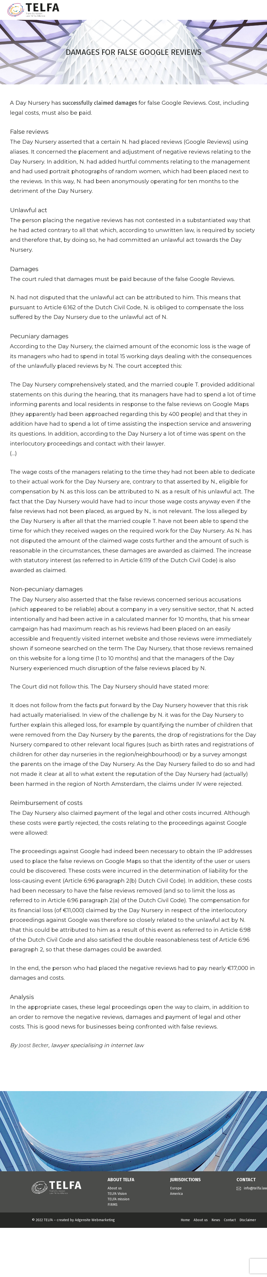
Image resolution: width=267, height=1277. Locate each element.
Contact (230, 1220)
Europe (176, 1188)
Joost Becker (33, 1045)
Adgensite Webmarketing (95, 1220)
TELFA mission (118, 1199)
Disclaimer (247, 1220)
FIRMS (113, 1205)
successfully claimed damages (99, 103)
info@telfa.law (255, 1188)
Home (185, 1220)
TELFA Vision (117, 1194)
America (176, 1194)
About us (115, 1188)
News (215, 1220)
